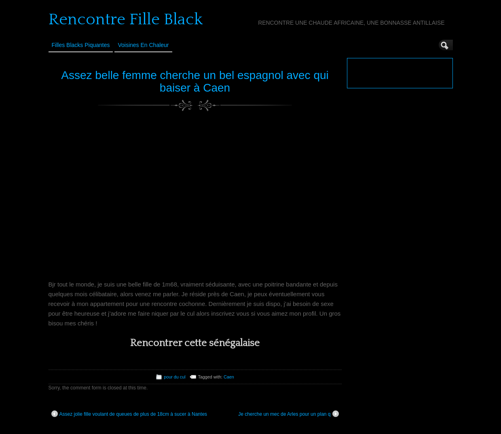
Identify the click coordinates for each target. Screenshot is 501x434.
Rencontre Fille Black (126, 19)
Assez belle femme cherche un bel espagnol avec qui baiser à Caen (195, 81)
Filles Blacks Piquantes (81, 45)
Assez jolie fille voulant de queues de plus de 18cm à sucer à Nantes (129, 413)
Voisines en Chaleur (143, 45)
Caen (229, 376)
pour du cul (174, 376)
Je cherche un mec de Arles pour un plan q (288, 413)
